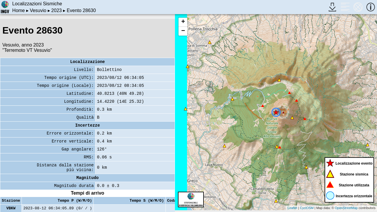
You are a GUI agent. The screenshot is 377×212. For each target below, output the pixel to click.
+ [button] (183, 22)
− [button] (183, 31)
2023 (56, 10)
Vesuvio (38, 10)
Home (18, 10)
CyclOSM (306, 208)
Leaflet (292, 208)
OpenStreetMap (346, 208)
